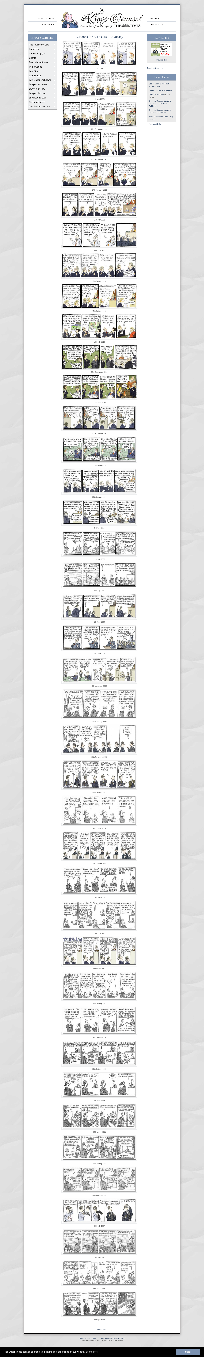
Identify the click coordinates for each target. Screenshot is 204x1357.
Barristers (34, 49)
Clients (32, 58)
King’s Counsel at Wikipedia (160, 90)
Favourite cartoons (38, 62)
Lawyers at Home (38, 84)
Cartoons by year (37, 53)
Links (101, 1338)
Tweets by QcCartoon (155, 68)
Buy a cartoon (46, 19)
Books (95, 1338)
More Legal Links (155, 124)
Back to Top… (102, 1330)
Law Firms (34, 71)
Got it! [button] (188, 1352)
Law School (35, 75)
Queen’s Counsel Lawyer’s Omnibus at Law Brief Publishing (160, 103)
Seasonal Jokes (37, 102)
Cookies (121, 1338)
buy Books (48, 24)
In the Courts (35, 67)
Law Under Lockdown (40, 80)
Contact (154, 24)
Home (82, 1338)
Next (165, 60)
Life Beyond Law (37, 97)
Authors (155, 19)
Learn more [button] (92, 1352)
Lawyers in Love (37, 93)
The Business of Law (39, 106)
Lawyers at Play (37, 89)
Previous (159, 60)
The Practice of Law (39, 44)
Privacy (114, 1338)
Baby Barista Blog (156, 94)
